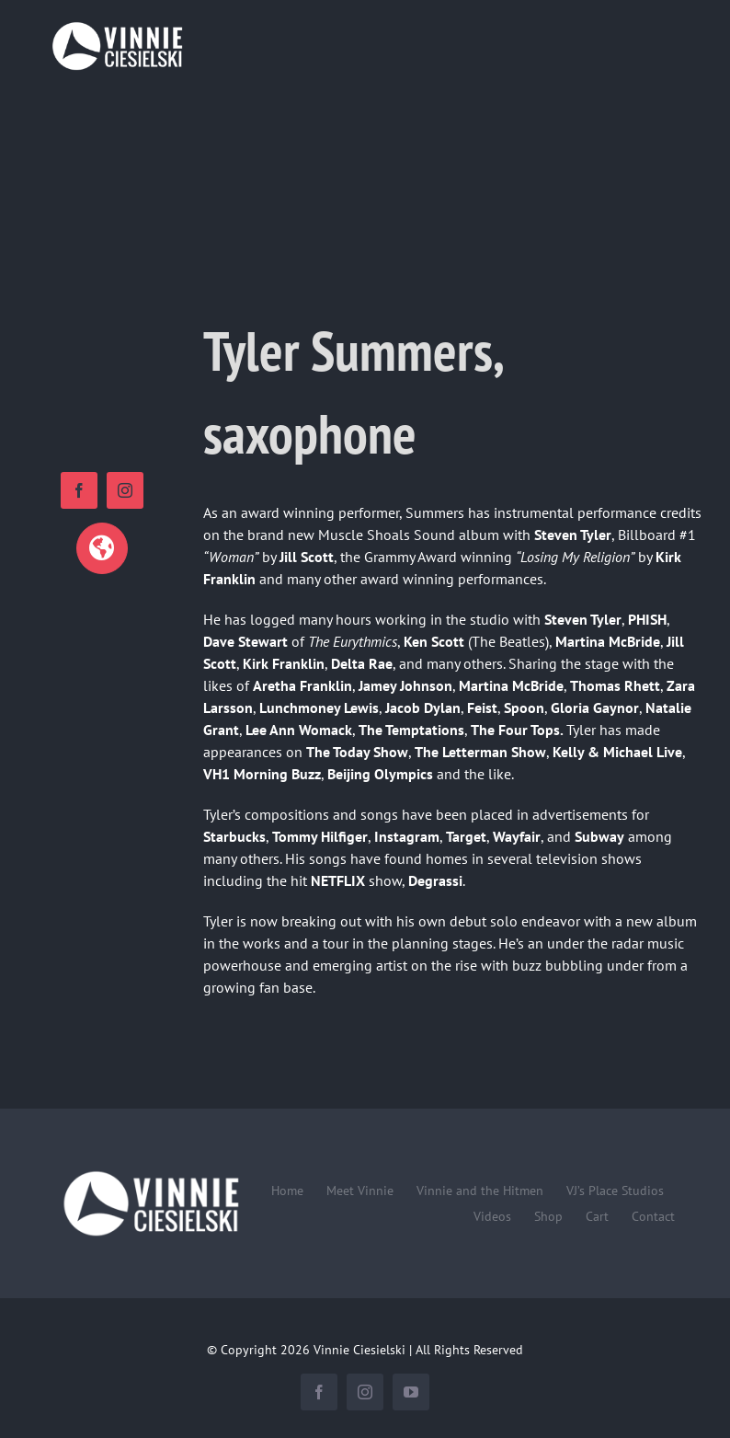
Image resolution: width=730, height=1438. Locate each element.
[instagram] (125, 490)
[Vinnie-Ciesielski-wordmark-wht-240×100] (150, 1171)
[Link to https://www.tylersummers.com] (102, 548)
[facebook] (79, 490)
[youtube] (411, 1392)
